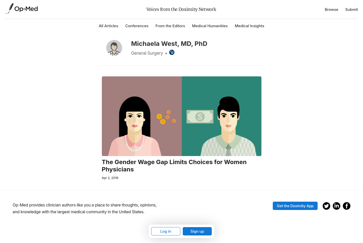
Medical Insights (249, 26)
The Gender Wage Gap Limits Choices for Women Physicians (174, 166)
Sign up (197, 231)
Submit (351, 9)
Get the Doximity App (295, 205)
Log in (165, 231)
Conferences (136, 26)
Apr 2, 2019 (110, 178)
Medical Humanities (210, 26)
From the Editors (170, 26)
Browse (331, 9)
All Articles (108, 26)
